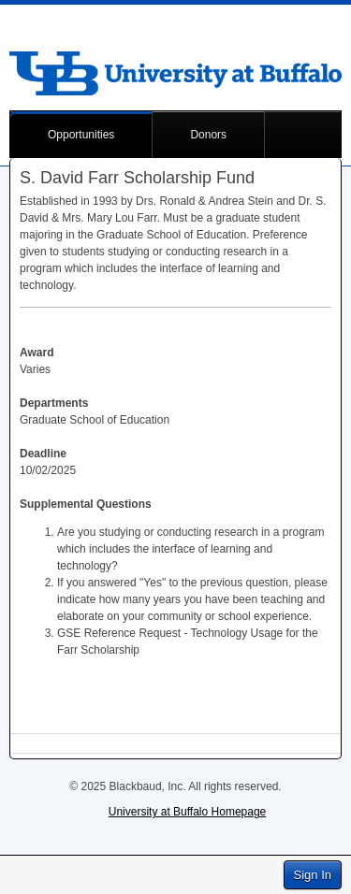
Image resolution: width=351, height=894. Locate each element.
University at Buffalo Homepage (188, 811)
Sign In (312, 875)
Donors (208, 134)
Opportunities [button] (81, 134)
